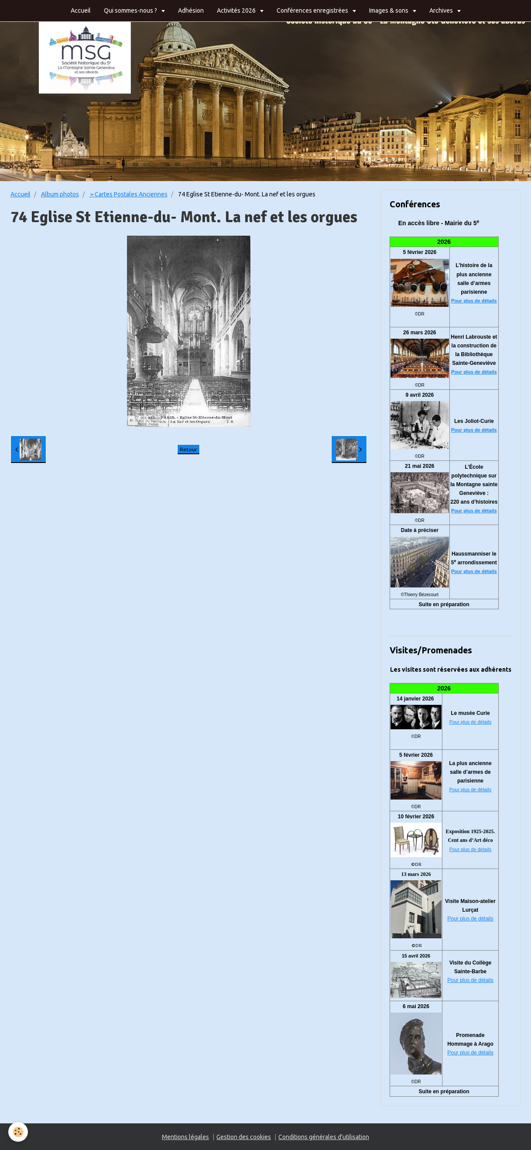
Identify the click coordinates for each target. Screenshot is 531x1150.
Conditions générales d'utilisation (323, 1136)
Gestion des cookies (243, 1136)
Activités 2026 (237, 10)
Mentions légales (185, 1136)
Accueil (81, 10)
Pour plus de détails (474, 300)
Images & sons (389, 10)
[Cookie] (18, 1132)
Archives (441, 10)
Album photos (60, 194)
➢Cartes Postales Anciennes (128, 194)
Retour (188, 449)
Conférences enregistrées (313, 10)
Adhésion (191, 10)
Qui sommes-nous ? (131, 10)
